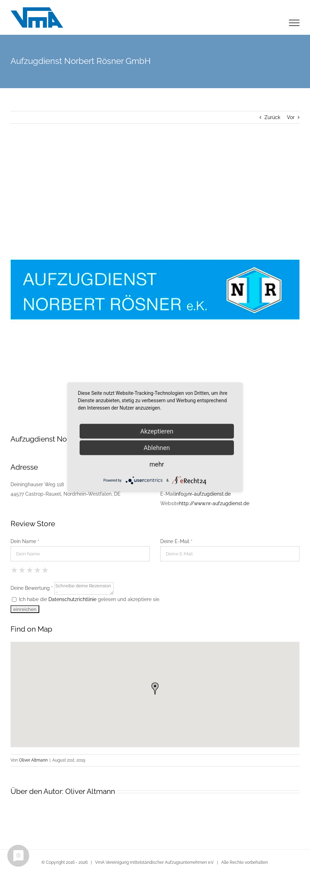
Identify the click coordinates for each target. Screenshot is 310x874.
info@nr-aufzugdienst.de (203, 494)
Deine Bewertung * (32, 588)
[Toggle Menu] (294, 23)
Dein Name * (25, 541)
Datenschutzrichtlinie (72, 599)
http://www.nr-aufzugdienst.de (214, 503)
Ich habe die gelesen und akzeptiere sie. (86, 599)
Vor (291, 117)
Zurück (272, 117)
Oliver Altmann (33, 760)
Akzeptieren (157, 431)
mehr (156, 464)
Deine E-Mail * (176, 541)
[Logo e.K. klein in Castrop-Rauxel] (155, 289)
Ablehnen (156, 447)
